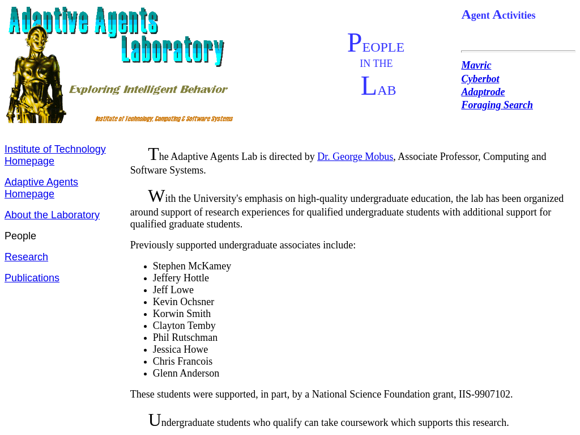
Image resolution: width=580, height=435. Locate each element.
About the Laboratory (52, 215)
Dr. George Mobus (355, 156)
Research (26, 257)
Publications (32, 278)
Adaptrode (483, 92)
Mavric (476, 65)
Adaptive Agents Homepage (41, 188)
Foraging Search (497, 105)
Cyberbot (480, 79)
